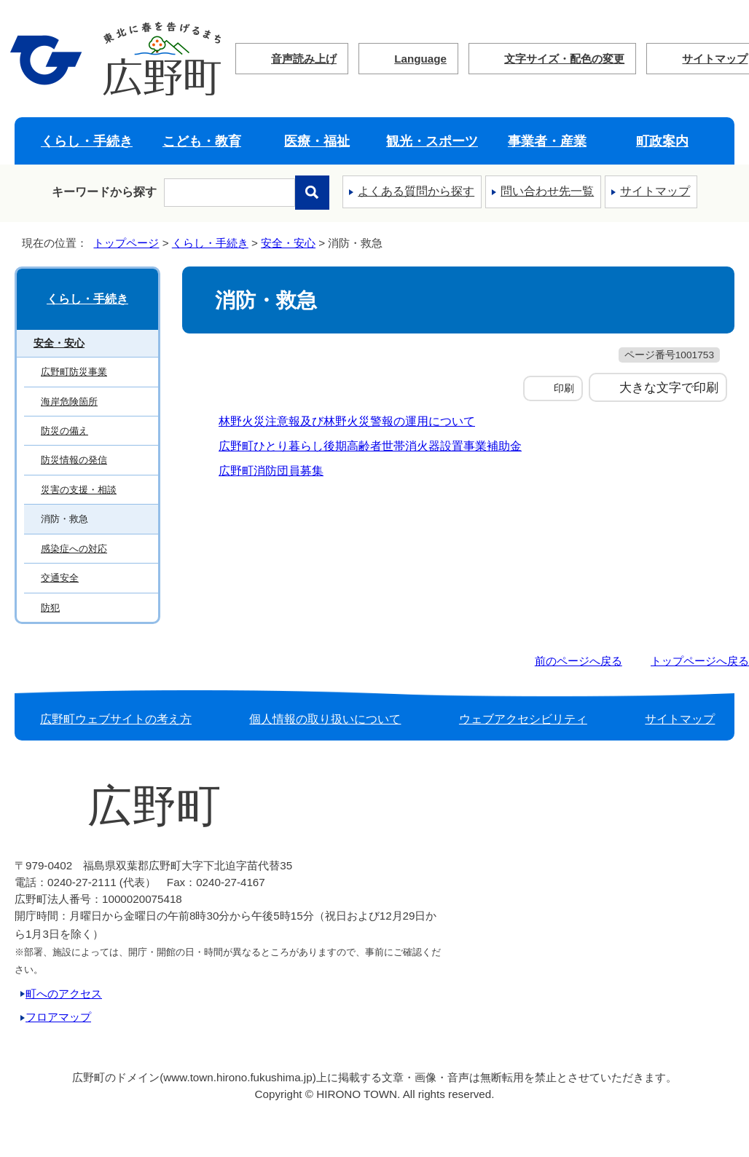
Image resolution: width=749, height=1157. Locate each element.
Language (420, 58)
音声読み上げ (304, 58)
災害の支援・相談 (79, 489)
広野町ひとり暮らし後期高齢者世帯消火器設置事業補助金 (370, 446)
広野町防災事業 (74, 371)
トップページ (126, 243)
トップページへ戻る (700, 661)
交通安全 (60, 577)
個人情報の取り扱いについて (325, 719)
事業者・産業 (547, 141)
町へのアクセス (64, 993)
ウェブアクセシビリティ (523, 719)
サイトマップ (655, 191)
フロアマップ (58, 1017)
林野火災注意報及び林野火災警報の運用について (347, 421)
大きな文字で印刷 (668, 387)
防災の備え (64, 430)
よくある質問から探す (416, 191)
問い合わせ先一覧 (547, 191)
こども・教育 (201, 141)
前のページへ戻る (578, 661)
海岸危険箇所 (69, 401)
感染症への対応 (74, 548)
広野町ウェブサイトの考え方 (116, 719)
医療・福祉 (317, 141)
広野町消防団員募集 (271, 471)
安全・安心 (288, 243)
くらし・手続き (87, 141)
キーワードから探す (104, 192)
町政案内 (662, 141)
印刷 (564, 388)
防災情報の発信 (74, 459)
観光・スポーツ (432, 141)
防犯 (50, 607)
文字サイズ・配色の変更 (564, 58)
